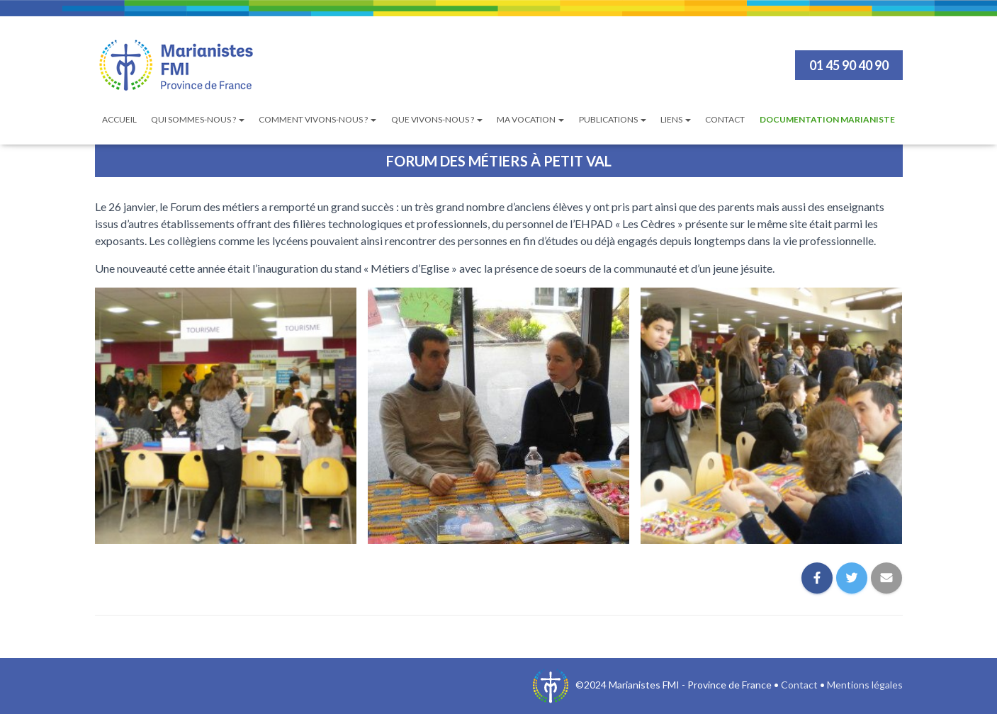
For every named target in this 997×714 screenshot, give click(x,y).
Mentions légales (865, 685)
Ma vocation (530, 119)
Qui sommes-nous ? (197, 119)
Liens (675, 119)
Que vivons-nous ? (437, 119)
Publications (612, 119)
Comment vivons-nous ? (317, 119)
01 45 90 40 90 (849, 65)
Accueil (119, 119)
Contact (725, 119)
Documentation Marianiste (827, 119)
